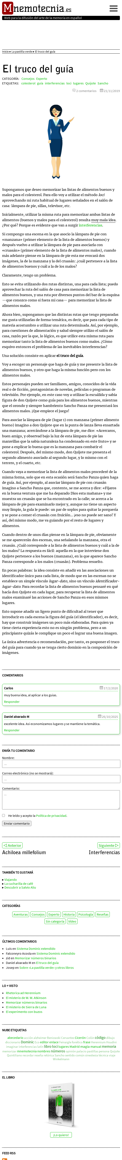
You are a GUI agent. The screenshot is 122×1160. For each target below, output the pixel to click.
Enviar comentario (17, 823)
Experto (41, 78)
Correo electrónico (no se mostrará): (28, 773)
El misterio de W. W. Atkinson (26, 998)
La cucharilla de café (18, 883)
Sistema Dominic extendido (36, 949)
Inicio (5, 51)
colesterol (28, 83)
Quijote (90, 83)
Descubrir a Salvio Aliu (20, 887)
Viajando (10, 880)
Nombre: (8, 758)
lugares (78, 83)
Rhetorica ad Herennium (23, 993)
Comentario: (11, 788)
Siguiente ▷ (109, 845)
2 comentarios (86, 91)
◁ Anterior (12, 845)
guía (40, 83)
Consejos (28, 78)
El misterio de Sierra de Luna (26, 1007)
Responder (12, 701)
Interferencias (104, 853)
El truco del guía (47, 963)
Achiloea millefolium (24, 853)
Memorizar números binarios (35, 958)
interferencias (55, 83)
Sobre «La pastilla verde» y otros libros (46, 967)
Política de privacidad (51, 815)
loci (68, 83)
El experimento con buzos (24, 1012)
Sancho (103, 83)
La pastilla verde (22, 51)
